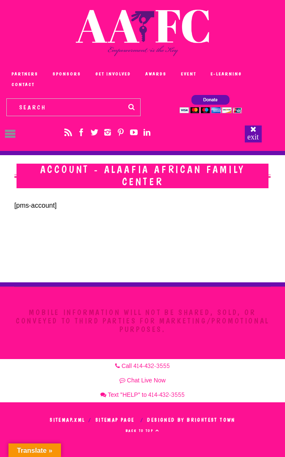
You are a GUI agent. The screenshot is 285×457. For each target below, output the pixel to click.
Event (188, 74)
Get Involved (113, 74)
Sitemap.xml (67, 420)
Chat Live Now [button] (142, 380)
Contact (22, 84)
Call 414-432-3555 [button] (142, 366)
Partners (24, 74)
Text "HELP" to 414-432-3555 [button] (142, 395)
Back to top (142, 431)
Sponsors (67, 74)
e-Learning (226, 74)
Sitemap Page (115, 420)
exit (253, 137)
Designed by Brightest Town (191, 420)
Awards (155, 74)
